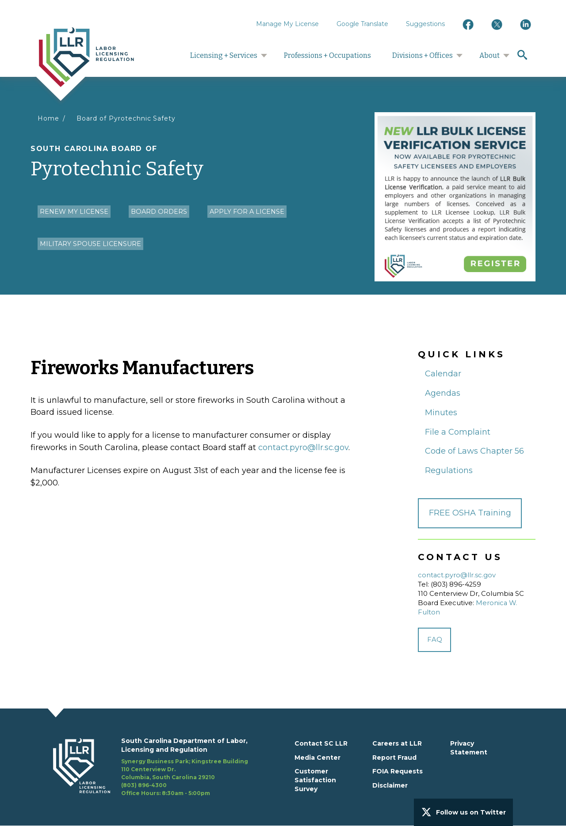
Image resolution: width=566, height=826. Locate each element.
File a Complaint (457, 432)
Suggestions (425, 24)
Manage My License (287, 24)
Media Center (317, 758)
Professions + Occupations (327, 55)
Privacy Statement (468, 747)
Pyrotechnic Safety (199, 162)
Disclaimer (390, 785)
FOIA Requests (397, 771)
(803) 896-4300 (144, 785)
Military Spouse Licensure (90, 244)
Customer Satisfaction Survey (315, 780)
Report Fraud (394, 758)
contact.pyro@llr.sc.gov (303, 447)
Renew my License (74, 212)
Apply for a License (247, 212)
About (489, 55)
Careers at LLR (397, 743)
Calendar (443, 374)
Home (48, 118)
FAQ (434, 640)
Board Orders (159, 212)
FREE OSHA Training (470, 513)
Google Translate (362, 24)
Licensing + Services (223, 55)
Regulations (449, 470)
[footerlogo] (87, 767)
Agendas (442, 393)
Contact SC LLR (321, 743)
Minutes (441, 412)
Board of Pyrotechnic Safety (126, 118)
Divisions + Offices (422, 55)
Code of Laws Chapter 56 (474, 451)
